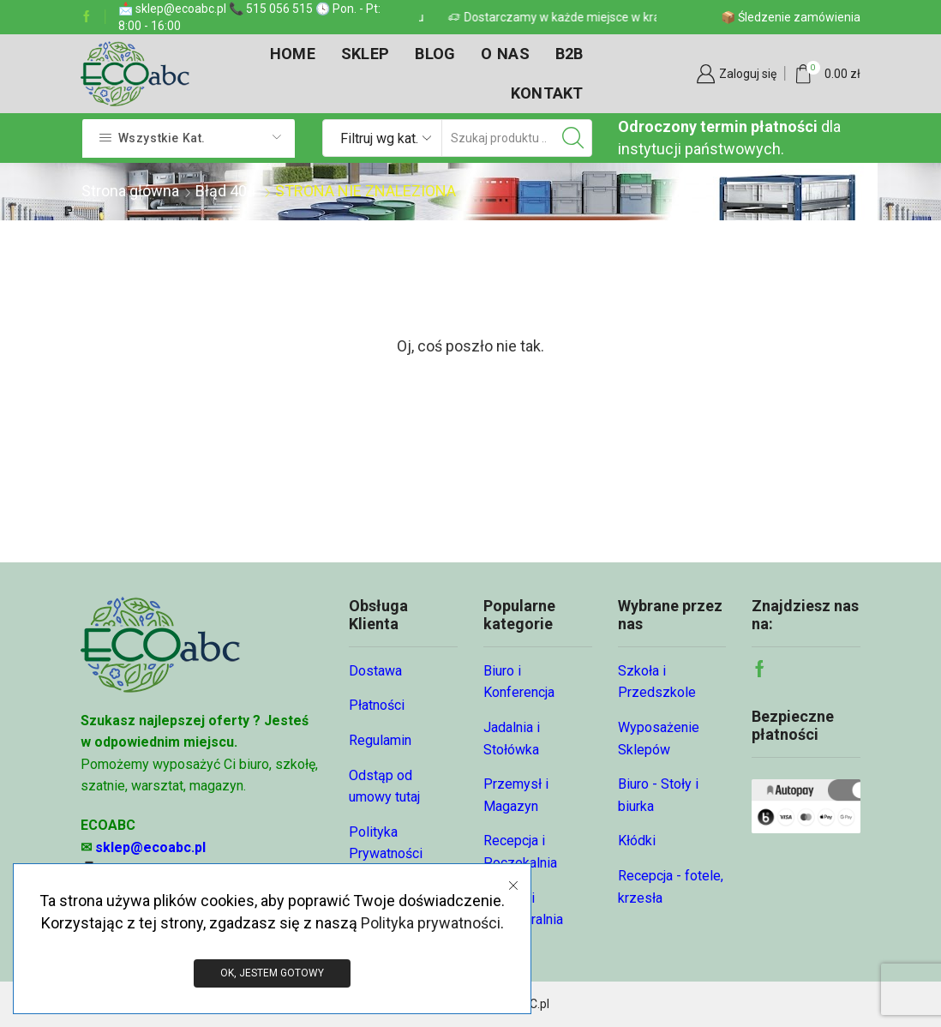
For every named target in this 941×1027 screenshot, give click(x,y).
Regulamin (380, 740)
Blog (435, 54)
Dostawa (375, 671)
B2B (569, 54)
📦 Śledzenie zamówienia (790, 17)
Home (292, 54)
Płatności (377, 705)
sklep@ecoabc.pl (150, 847)
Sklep (365, 54)
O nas (505, 54)
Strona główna (130, 191)
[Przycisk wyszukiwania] (573, 138)
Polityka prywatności (430, 922)
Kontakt (547, 93)
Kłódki (637, 840)
